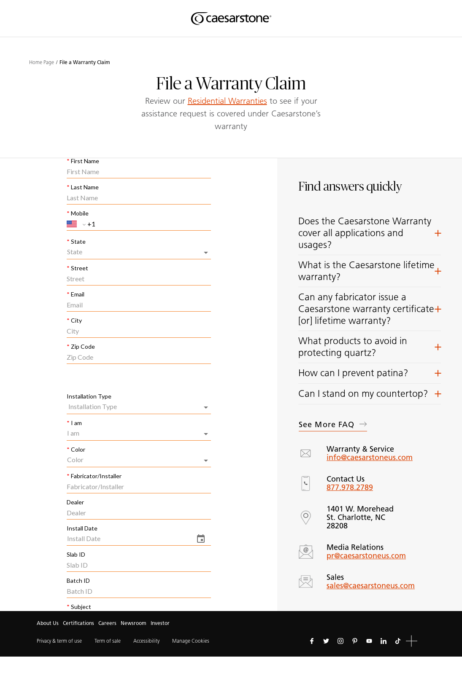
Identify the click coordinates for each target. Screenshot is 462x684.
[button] (369, 233)
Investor (160, 623)
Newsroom (133, 623)
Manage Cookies (190, 641)
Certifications (78, 623)
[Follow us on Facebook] (312, 641)
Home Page (41, 62)
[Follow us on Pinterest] (355, 641)
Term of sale (108, 641)
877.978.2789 (350, 487)
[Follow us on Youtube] (369, 641)
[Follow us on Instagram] (340, 641)
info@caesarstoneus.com (370, 457)
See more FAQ (333, 424)
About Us (48, 623)
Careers (107, 623)
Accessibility (146, 641)
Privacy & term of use (59, 641)
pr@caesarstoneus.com (366, 555)
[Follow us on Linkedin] (383, 641)
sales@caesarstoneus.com (371, 585)
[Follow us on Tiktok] (398, 641)
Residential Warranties (227, 101)
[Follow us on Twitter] (326, 641)
